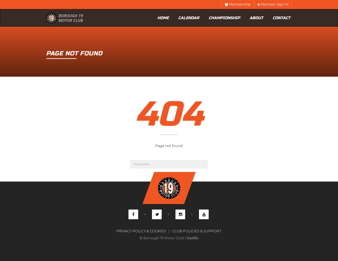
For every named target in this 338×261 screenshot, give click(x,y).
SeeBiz (193, 238)
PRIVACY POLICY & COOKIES (141, 231)
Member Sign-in (272, 4)
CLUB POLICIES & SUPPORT (197, 231)
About (256, 18)
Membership (238, 4)
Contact (281, 18)
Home (163, 18)
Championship (224, 18)
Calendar (188, 18)
